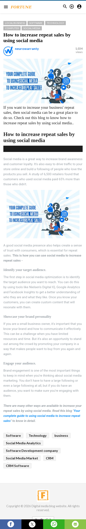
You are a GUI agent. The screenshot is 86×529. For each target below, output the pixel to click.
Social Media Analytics (23, 443)
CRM (49, 458)
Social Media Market (22, 458)
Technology (55, 23)
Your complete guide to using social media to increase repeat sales (41, 416)
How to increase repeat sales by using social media (37, 37)
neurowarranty (27, 49)
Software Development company (32, 451)
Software (35, 23)
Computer (12, 28)
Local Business (15, 23)
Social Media (31, 28)
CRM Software (17, 466)
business (61, 435)
